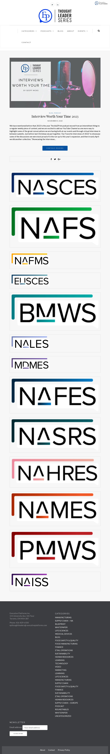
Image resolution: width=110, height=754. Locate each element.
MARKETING (60, 670)
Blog (60, 31)
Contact (26, 42)
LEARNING (60, 660)
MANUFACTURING (63, 617)
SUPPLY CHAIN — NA (64, 621)
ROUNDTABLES (62, 709)
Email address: (16, 727)
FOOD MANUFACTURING (66, 644)
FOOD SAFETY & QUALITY (66, 640)
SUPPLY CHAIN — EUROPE (66, 703)
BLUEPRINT (60, 624)
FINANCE (59, 647)
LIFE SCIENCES (61, 630)
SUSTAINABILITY (62, 653)
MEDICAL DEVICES (63, 634)
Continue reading (55, 148)
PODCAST (57, 113)
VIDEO (58, 667)
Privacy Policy (64, 750)
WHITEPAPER (61, 627)
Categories (28, 31)
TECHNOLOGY (61, 663)
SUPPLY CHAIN (61, 683)
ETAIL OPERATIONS (64, 650)
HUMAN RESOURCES (64, 657)
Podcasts (46, 31)
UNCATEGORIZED (63, 716)
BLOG (51, 113)
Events (81, 31)
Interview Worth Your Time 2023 (55, 116)
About (70, 31)
